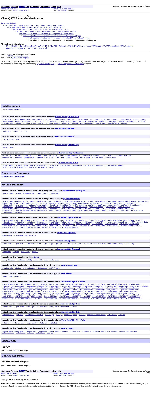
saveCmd (74, 124)
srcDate (17, 126)
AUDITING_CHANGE (21, 160)
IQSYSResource (126, 46)
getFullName (7, 246)
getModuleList (29, 199)
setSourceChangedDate (38, 235)
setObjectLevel (74, 231)
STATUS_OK (54, 170)
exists (33, 208)
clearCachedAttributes (11, 199)
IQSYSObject (97, 46)
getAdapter (57, 208)
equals (25, 208)
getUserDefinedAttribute (88, 218)
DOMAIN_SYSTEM (72, 162)
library (5, 151)
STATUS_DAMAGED (8, 170)
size (25, 134)
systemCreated (60, 126)
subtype (10, 143)
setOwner (108, 231)
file (3, 143)
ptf (44, 124)
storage (49, 126)
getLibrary (6, 263)
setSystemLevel (112, 235)
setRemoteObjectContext (12, 220)
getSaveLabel (110, 214)
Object (36, 268)
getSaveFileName (96, 214)
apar (28, 122)
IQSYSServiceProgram (14, 49)
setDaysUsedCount (136, 229)
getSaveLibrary (123, 214)
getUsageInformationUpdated (49, 218)
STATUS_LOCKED (22, 170)
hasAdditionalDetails (110, 218)
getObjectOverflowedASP (67, 212)
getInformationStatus (34, 254)
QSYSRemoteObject (71, 205)
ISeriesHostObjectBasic (64, 131)
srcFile (26, 126)
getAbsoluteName (44, 208)
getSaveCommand (54, 214)
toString (130, 254)
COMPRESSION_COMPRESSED (69, 160)
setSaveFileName (83, 233)
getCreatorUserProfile (31, 210)
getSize (53, 216)
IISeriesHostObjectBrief (34, 46)
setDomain (6, 231)
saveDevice (92, 124)
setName (35, 263)
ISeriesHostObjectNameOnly (67, 148)
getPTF (116, 212)
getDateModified (64, 210)
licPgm (142, 122)
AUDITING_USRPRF (51, 160)
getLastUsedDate (130, 210)
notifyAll (38, 271)
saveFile (102, 124)
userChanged (101, 126)
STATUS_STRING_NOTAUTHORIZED (14, 173)
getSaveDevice (81, 214)
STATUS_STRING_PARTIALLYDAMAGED (42, 173)
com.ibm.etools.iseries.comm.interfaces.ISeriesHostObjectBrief (36, 28)
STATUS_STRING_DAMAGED (93, 170)
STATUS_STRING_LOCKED (114, 170)
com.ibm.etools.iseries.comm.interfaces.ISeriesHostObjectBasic (40, 30)
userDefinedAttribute (117, 126)
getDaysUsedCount (80, 210)
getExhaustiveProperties (110, 210)
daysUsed (107, 122)
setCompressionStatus (96, 229)
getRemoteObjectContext (131, 212)
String (10, 111)
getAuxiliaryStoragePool (106, 208)
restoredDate (63, 124)
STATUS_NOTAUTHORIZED (39, 170)
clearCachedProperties (11, 208)
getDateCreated (49, 210)
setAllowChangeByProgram (12, 229)
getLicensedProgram (10, 212)
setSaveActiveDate (25, 233)
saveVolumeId (7, 126)
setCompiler (80, 229)
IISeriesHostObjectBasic (15, 46)
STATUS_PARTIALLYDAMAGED (71, 170)
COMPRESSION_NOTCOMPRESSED (119, 160)
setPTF (132, 231)
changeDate (6, 134)
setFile (82, 254)
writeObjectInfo (72, 237)
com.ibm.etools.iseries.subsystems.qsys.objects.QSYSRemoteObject (52, 36)
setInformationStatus (96, 254)
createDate (17, 134)
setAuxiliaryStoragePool (43, 229)
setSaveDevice (68, 233)
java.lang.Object (8, 23)
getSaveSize (28, 216)
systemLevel (73, 126)
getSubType (49, 254)
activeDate (6, 122)
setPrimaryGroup (121, 231)
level (135, 122)
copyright (18, 111)
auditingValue (38, 122)
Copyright (98, 122)
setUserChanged (33, 237)
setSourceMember (87, 235)
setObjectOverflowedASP (92, 231)
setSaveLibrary (111, 233)
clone (4, 271)
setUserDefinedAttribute (52, 237)
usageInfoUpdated (87, 126)
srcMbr (41, 126)
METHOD (26, 10)
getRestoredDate (21, 214)
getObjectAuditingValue (30, 212)
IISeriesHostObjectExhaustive (56, 46)
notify (29, 271)
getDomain (94, 210)
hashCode (124, 218)
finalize (11, 271)
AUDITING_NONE (36, 160)
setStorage (100, 235)
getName (16, 263)
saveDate (82, 124)
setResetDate (142, 231)
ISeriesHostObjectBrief (64, 140)
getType (59, 254)
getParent (92, 212)
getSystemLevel (8, 218)
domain (115, 122)
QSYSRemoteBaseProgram (18, 57)
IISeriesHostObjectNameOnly (79, 46)
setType (121, 254)
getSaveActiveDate (38, 214)
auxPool (49, 122)
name (11, 151)
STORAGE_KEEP (110, 162)
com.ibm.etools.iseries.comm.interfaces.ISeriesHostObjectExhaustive (46, 32)
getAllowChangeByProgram (74, 208)
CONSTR (20, 10)
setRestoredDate (8, 233)
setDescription (70, 254)
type (17, 143)
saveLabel (112, 124)
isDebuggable (42, 199)
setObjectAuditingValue (56, 231)
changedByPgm (59, 122)
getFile (19, 254)
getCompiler (143, 208)
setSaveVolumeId (20, 235)
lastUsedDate (125, 122)
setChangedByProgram (64, 229)
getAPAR (90, 208)
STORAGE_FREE (97, 162)
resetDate (52, 124)
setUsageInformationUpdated (13, 237)
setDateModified (20, 246)
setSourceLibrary (70, 235)
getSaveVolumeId (41, 216)
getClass (21, 271)
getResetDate (7, 214)
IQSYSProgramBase (111, 46)
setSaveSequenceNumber (129, 233)
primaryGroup (27, 124)
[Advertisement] (75, 84)
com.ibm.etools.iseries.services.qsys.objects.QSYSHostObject (46, 34)
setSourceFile (55, 235)
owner (17, 124)
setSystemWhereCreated (131, 235)
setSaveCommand (41, 233)
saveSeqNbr (131, 124)
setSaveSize (7, 235)
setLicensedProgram (35, 231)
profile (38, 124)
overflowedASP (7, 124)
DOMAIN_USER (85, 162)
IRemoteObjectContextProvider (36, 49)
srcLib (34, 126)
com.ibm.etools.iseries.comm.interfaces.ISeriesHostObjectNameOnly (34, 25)
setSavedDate (55, 233)
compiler (70, 122)
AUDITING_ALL (7, 160)
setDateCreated (136, 218)
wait (46, 271)
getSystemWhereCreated (26, 218)
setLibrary (25, 263)
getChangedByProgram (127, 208)
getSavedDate (67, 214)
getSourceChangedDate (68, 216)
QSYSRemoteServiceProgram (13, 182)
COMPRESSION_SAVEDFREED (12, 162)
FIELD (15, 10)
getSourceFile (85, 216)
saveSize (141, 124)
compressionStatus (84, 122)
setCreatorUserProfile (117, 229)
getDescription (8, 254)
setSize (32, 246)
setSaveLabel (97, 233)
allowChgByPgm (19, 122)
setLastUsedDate (18, 231)
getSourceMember (116, 216)
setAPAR (28, 229)
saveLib (121, 124)
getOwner (82, 212)
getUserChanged (69, 218)
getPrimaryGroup (105, 212)
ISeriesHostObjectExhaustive (67, 118)
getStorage (129, 216)
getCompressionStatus (11, 210)
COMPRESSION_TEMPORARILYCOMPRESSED (39, 162)
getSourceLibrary (100, 216)
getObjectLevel (48, 212)
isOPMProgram (55, 199)
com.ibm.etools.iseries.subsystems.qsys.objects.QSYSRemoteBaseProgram (58, 38)
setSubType (112, 254)
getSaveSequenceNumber (11, 216)
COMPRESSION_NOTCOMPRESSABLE (94, 160)
